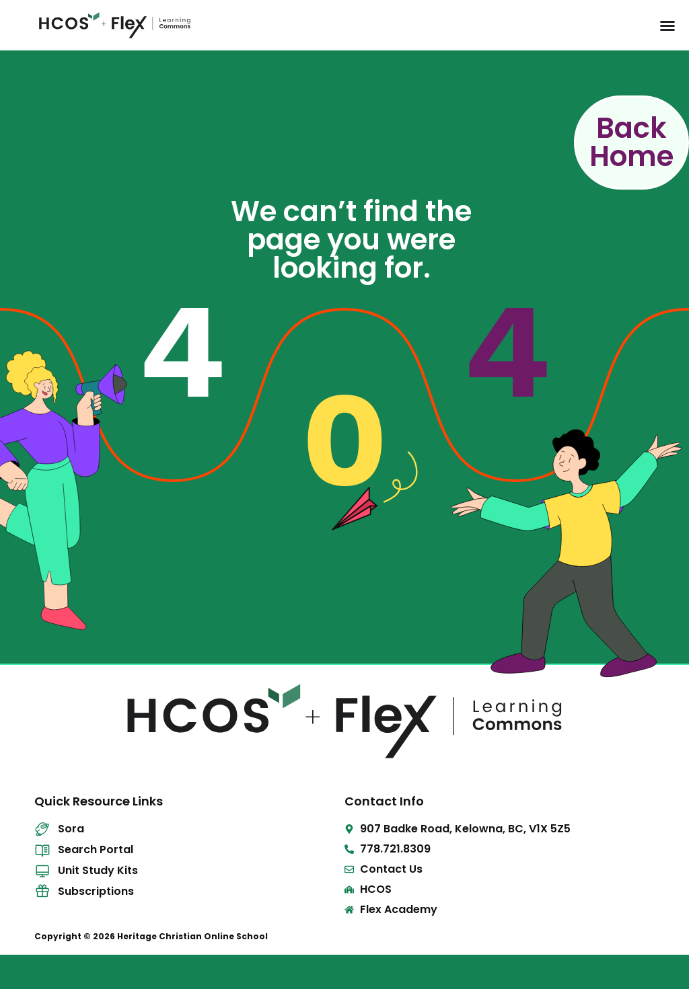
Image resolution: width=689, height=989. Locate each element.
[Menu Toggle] (667, 25)
